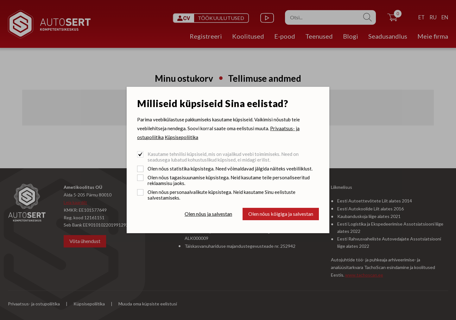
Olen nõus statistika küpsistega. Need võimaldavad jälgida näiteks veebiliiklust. (230, 168)
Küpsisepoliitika (181, 137)
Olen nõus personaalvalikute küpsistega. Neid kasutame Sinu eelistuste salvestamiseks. (221, 195)
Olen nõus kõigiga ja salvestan (280, 214)
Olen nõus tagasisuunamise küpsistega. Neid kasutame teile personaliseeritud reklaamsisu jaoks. (229, 180)
